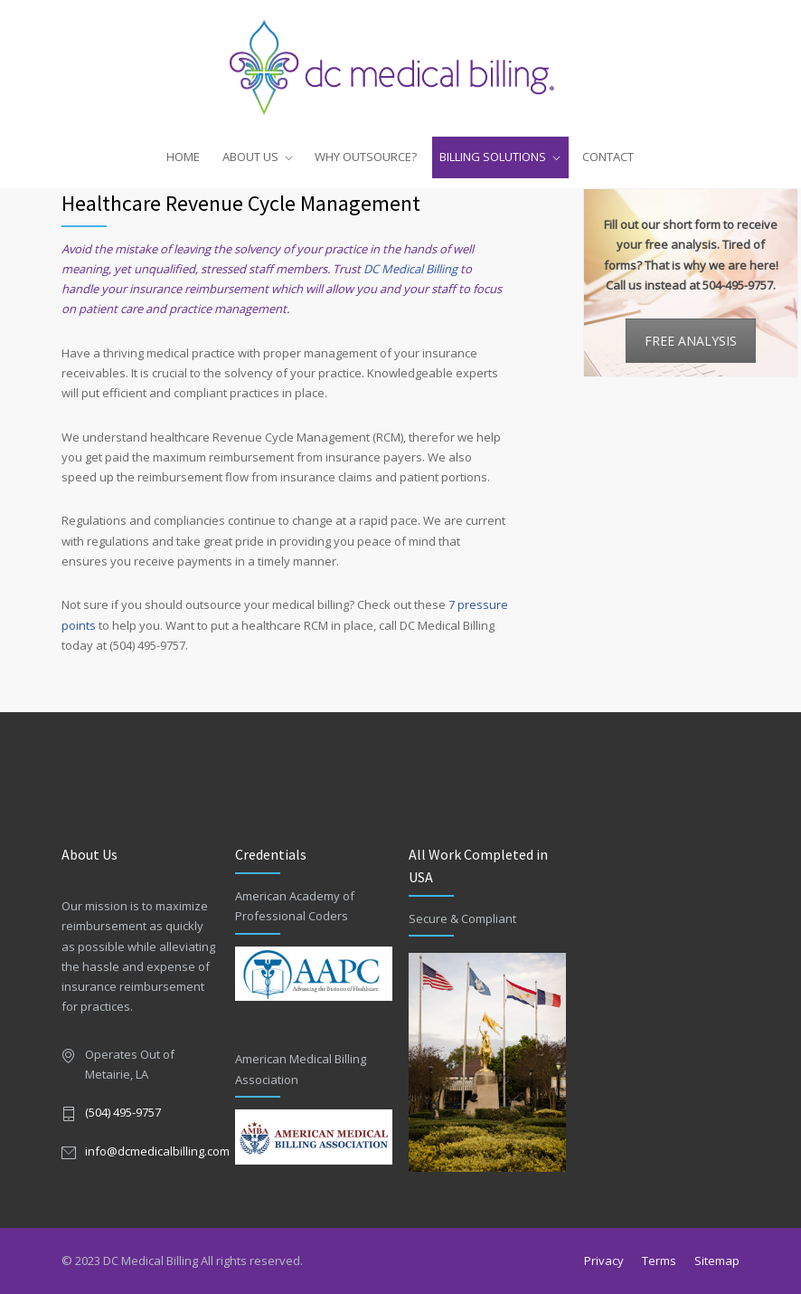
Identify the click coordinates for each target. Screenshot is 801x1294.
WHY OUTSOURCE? (366, 156)
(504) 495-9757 (123, 1112)
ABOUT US (250, 156)
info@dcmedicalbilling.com (157, 1151)
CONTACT (608, 156)
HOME (183, 156)
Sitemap (717, 1260)
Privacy (604, 1260)
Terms (659, 1260)
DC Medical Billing (410, 269)
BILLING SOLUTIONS (492, 156)
